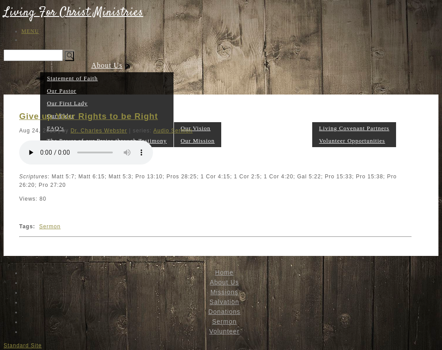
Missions (197, 115)
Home (224, 272)
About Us (107, 65)
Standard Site (23, 345)
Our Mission (198, 140)
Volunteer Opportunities (352, 140)
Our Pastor (61, 90)
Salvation (237, 140)
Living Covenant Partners (354, 128)
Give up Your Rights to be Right (88, 116)
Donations (270, 140)
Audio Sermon (173, 131)
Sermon (299, 140)
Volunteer (354, 115)
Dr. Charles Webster (98, 131)
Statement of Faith (72, 78)
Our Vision (196, 128)
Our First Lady (67, 103)
